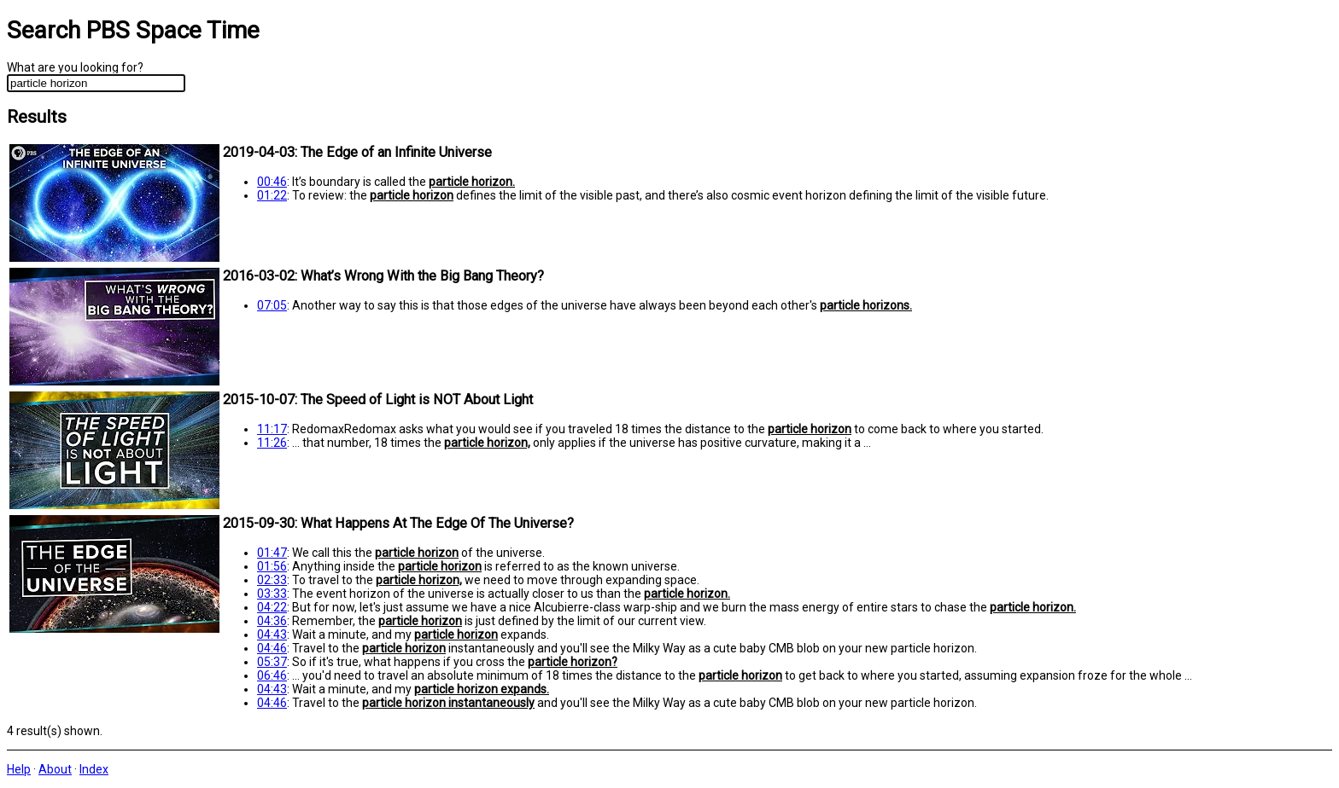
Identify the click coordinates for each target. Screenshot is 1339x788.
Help (19, 769)
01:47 (272, 552)
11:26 (272, 442)
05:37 (272, 662)
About (55, 769)
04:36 (272, 621)
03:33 (272, 593)
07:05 (272, 305)
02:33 (272, 580)
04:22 (272, 607)
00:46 (272, 181)
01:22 (272, 195)
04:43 (272, 634)
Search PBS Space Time (133, 30)
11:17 (272, 429)
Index (93, 769)
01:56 (272, 566)
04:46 (272, 648)
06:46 (272, 675)
